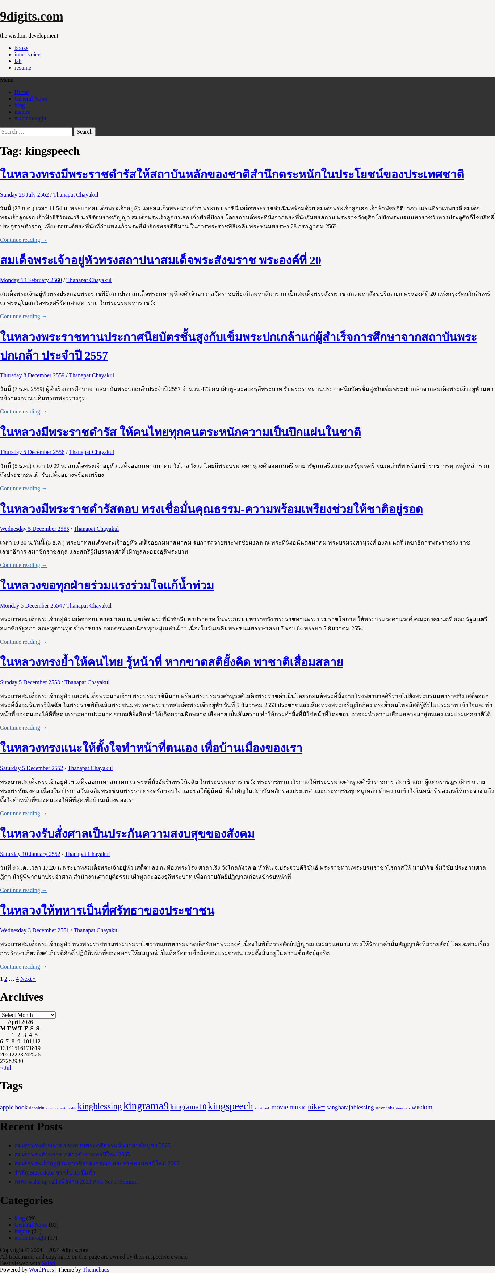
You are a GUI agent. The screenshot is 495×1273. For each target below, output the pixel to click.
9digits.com (31, 16)
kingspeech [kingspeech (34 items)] (230, 1106)
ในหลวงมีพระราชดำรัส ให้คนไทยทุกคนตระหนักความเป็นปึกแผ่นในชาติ (180, 432)
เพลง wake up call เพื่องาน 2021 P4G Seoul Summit (76, 1182)
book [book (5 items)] (21, 1107)
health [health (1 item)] (71, 1108)
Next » (28, 979)
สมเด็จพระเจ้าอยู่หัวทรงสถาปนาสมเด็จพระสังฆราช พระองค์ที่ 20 (160, 260)
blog (19, 105)
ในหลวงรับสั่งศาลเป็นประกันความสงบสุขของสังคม (127, 833)
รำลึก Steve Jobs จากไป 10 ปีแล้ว (54, 1172)
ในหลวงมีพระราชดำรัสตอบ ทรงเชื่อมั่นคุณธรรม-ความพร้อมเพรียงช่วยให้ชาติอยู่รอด (211, 509)
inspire (22, 112)
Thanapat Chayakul (75, 195)
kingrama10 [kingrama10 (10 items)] (188, 1106)
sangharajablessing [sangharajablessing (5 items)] (350, 1107)
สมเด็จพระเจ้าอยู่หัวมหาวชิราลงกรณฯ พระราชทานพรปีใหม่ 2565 (96, 1163)
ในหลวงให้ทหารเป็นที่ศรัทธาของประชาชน (107, 910)
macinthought (30, 118)
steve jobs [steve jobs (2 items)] (384, 1107)
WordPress (41, 1269)
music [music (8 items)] (297, 1107)
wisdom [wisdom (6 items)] (421, 1107)
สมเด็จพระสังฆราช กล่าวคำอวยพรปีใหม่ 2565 (72, 1154)
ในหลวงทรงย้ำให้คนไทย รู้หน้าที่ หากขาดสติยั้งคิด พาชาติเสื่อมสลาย (171, 662)
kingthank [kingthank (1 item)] (262, 1108)
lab (18, 61)
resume (22, 67)
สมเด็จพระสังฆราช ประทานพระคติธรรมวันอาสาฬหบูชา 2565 (92, 1145)
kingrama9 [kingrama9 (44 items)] (146, 1106)
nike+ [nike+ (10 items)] (316, 1106)
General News (30, 99)
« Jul (5, 1067)
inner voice (27, 54)
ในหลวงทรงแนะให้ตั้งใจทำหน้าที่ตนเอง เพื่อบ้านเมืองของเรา (151, 748)
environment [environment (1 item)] (55, 1108)
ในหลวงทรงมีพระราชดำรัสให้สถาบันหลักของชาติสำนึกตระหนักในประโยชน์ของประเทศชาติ (232, 174)
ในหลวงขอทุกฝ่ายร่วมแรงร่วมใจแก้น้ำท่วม (107, 585)
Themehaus (96, 1269)
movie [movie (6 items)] (280, 1107)
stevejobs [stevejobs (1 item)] (403, 1108)
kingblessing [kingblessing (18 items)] (99, 1106)
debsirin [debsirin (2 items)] (36, 1107)
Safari (48, 1263)
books (21, 48)
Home (21, 92)
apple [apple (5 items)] (6, 1107)
